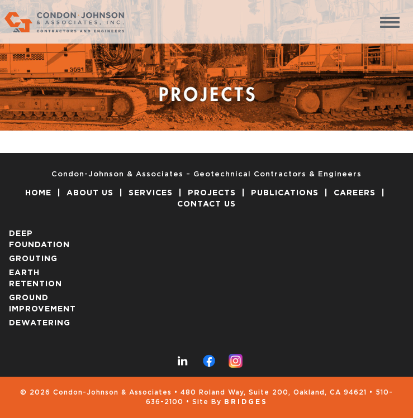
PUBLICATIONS (285, 193)
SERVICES (151, 193)
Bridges (246, 401)
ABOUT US (90, 193)
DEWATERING (39, 323)
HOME (38, 193)
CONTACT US (206, 204)
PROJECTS (212, 193)
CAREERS (355, 193)
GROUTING (33, 259)
